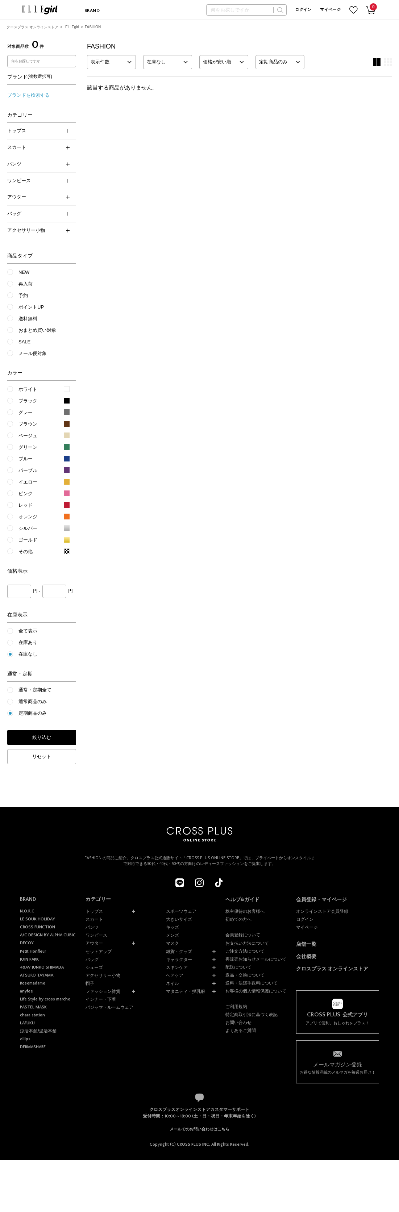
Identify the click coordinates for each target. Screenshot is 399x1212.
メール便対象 (32, 353)
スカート (38, 147)
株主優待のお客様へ (245, 911)
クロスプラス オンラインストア (32, 27)
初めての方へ (238, 919)
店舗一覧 (306, 944)
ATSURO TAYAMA (36, 975)
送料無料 (27, 318)
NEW (23, 272)
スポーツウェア (181, 911)
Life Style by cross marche (45, 999)
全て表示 (27, 631)
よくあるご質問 (240, 1030)
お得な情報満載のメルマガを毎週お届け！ (337, 1068)
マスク (172, 943)
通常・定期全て (34, 690)
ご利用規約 (236, 1006)
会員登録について (242, 934)
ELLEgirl (72, 27)
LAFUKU (27, 1023)
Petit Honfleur (33, 951)
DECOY (27, 943)
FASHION (93, 27)
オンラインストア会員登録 (322, 911)
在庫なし (27, 654)
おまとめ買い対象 (37, 330)
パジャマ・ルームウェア (109, 1007)
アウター (38, 197)
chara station (32, 1015)
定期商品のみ (32, 713)
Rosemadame (32, 983)
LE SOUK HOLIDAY (37, 919)
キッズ (172, 927)
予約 (23, 295)
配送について (238, 967)
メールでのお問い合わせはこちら (199, 1129)
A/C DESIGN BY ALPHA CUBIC (48, 935)
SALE (24, 341)
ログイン (303, 10)
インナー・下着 (101, 999)
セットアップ (99, 951)
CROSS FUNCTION (37, 927)
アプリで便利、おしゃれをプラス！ (337, 1018)
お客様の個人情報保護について (255, 991)
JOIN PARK (29, 959)
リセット (41, 756)
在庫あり (27, 642)
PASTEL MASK (33, 1007)
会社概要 (306, 956)
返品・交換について (245, 975)
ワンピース (38, 180)
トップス (38, 130)
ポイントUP (31, 307)
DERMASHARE (33, 1047)
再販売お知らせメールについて (255, 959)
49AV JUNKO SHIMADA (42, 967)
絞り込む (41, 737)
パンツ (38, 164)
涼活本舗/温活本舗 (38, 1031)
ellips (25, 1039)
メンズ (172, 935)
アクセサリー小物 (38, 230)
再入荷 (25, 284)
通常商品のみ (32, 701)
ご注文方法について (245, 951)
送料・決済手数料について (251, 983)
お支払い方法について (247, 943)
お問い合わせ (238, 1022)
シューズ (94, 967)
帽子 (90, 983)
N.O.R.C (27, 911)
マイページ (330, 10)
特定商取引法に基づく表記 (251, 1014)
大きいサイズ (179, 919)
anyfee (26, 991)
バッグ (38, 213)
